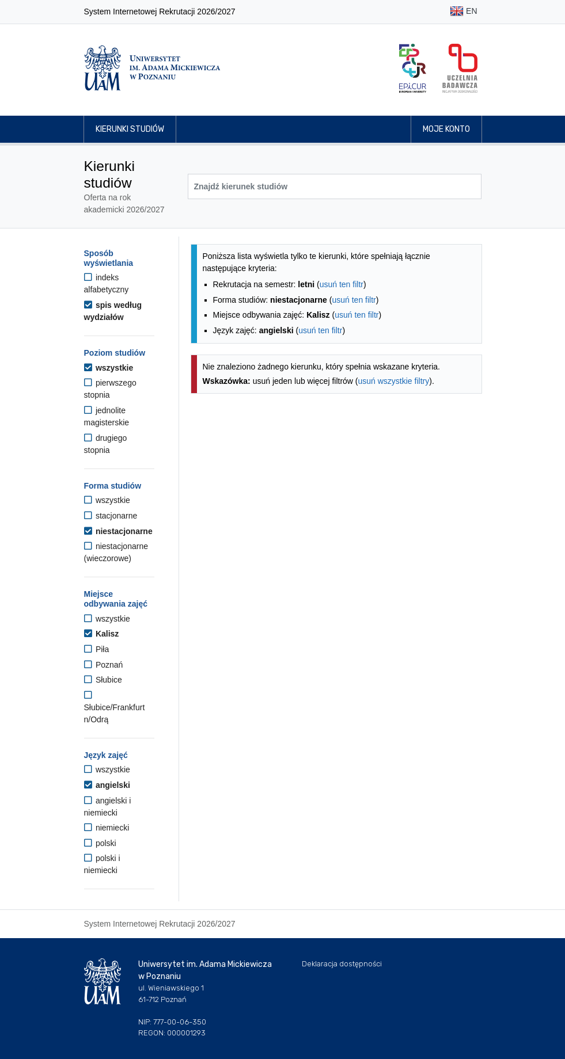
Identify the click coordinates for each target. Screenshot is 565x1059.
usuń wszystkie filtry (394, 381)
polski (100, 843)
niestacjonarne (118, 531)
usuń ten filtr (341, 284)
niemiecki (107, 827)
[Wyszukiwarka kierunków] (334, 186)
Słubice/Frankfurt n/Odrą (114, 707)
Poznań (103, 664)
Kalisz (101, 633)
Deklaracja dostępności (342, 963)
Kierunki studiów (130, 129)
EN (463, 12)
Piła (96, 649)
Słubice (103, 679)
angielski (107, 785)
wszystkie (109, 367)
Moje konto (446, 129)
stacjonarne (111, 515)
